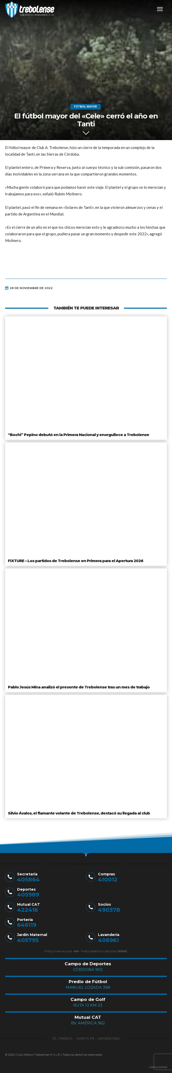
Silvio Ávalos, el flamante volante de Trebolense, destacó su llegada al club (79, 813)
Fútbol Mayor (85, 107)
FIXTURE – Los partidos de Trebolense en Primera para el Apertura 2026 (75, 560)
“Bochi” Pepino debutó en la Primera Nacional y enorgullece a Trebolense (78, 434)
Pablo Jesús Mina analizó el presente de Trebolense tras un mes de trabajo (79, 687)
